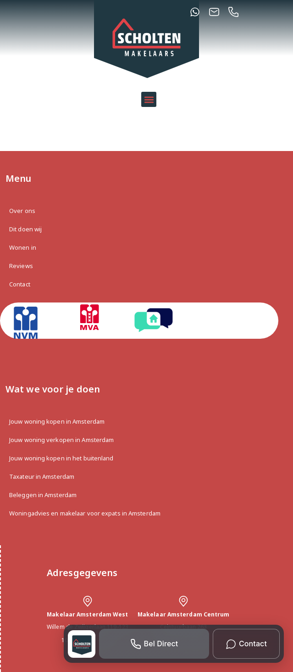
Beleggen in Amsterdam (43, 495)
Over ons (22, 211)
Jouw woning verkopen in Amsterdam (61, 440)
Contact (19, 284)
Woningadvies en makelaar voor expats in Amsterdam (84, 513)
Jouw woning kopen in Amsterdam (57, 421)
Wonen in (22, 247)
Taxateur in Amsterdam (41, 476)
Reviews (21, 266)
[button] (148, 99)
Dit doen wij (25, 229)
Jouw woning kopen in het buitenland (61, 458)
